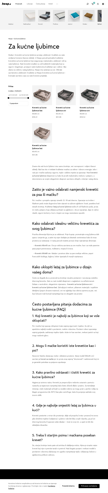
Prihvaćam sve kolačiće (89, 486)
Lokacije (30, 4)
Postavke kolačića (68, 486)
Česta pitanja (40, 4)
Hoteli (50, 4)
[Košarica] (93, 4)
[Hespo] (6, 4)
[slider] (8, 98)
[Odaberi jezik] (104, 4)
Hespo (10, 39)
